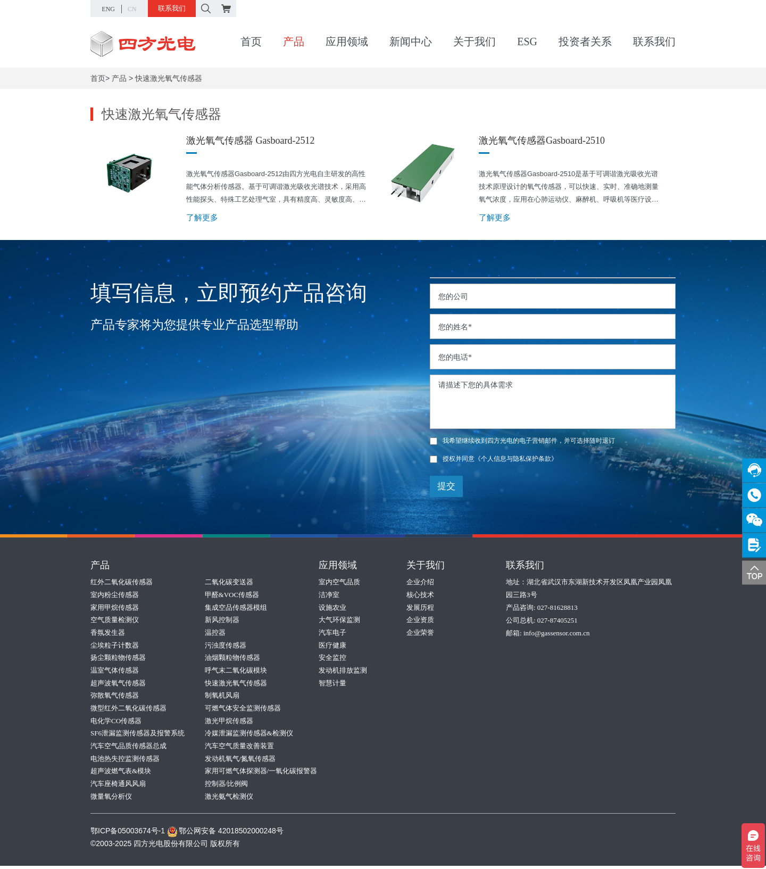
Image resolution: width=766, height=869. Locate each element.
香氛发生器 (107, 633)
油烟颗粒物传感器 (232, 659)
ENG (108, 9)
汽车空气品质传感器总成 (128, 748)
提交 (446, 486)
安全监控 (332, 659)
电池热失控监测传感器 (125, 761)
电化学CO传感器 (115, 722)
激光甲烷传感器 (229, 722)
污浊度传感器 (225, 646)
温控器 (215, 633)
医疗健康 (332, 646)
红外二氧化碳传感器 (121, 582)
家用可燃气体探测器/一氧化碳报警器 (261, 773)
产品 (293, 42)
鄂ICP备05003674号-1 (127, 834)
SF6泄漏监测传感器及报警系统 (137, 735)
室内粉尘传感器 (114, 595)
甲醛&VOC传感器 (232, 595)
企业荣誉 (420, 633)
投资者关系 (585, 42)
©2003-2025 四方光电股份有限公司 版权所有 (165, 846)
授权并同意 (493, 458)
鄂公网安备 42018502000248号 (225, 834)
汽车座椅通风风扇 (118, 786)
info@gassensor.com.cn (556, 633)
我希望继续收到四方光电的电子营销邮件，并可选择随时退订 (522, 440)
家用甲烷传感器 (114, 607)
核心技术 (420, 595)
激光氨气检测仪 (229, 799)
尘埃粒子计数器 (114, 646)
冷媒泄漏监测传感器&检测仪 (249, 735)
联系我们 (172, 8)
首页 (251, 42)
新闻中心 (410, 42)
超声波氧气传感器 (118, 684)
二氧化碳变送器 (229, 582)
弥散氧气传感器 (114, 697)
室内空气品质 (339, 582)
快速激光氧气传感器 (168, 78)
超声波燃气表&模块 (120, 773)
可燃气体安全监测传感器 (243, 710)
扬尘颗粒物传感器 (118, 659)
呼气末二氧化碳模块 (236, 671)
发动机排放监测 (343, 671)
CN (132, 9)
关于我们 (474, 42)
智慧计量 (332, 684)
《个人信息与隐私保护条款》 (515, 458)
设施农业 (332, 607)
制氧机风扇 (222, 697)
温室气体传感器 (114, 671)
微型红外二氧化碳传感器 (128, 710)
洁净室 (329, 595)
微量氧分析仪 (111, 799)
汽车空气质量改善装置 (239, 748)
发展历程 (420, 607)
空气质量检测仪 (114, 620)
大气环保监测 (339, 620)
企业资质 (420, 620)
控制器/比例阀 (226, 786)
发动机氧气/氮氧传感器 (240, 761)
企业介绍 (420, 582)
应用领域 (347, 42)
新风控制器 (222, 620)
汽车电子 (332, 633)
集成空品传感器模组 (236, 607)
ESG (527, 42)
